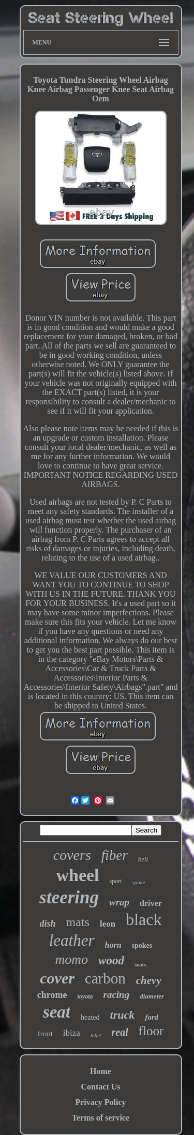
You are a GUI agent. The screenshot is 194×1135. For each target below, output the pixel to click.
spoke (138, 882)
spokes (142, 945)
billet (96, 1035)
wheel (77, 875)
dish (48, 923)
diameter (152, 996)
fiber (114, 855)
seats (140, 964)
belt (143, 859)
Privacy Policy (100, 1102)
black (143, 919)
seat (56, 1012)
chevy (148, 980)
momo (71, 959)
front (45, 1034)
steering (69, 897)
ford (151, 1017)
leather (72, 940)
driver (151, 903)
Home (100, 1071)
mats (77, 922)
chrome (52, 995)
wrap (119, 902)
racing (116, 994)
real (119, 1032)
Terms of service (100, 1117)
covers (72, 855)
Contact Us (101, 1086)
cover (57, 978)
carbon (105, 978)
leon (107, 924)
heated (90, 1017)
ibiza (71, 1033)
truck (122, 1014)
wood (111, 960)
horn (113, 945)
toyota (85, 996)
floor (151, 1031)
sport (116, 881)
